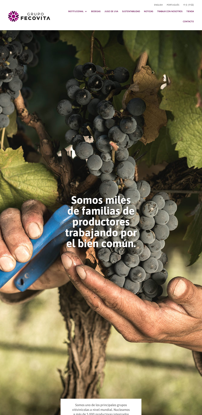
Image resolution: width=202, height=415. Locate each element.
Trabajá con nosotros (169, 11)
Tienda (190, 11)
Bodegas (96, 11)
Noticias (148, 11)
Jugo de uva (111, 11)
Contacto (188, 21)
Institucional (76, 11)
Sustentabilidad (131, 11)
